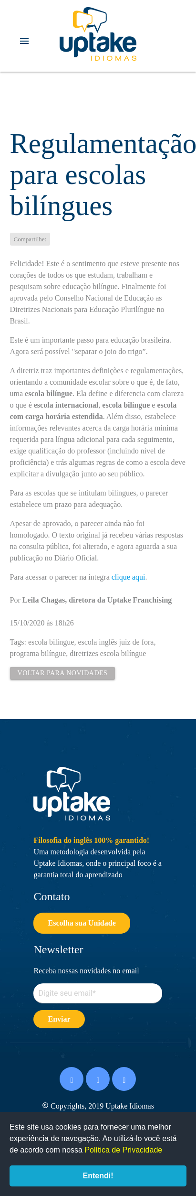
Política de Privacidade (123, 1150)
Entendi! (98, 1176)
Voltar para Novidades (63, 673)
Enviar (59, 1019)
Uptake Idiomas (98, 34)
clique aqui (128, 577)
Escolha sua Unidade (81, 923)
